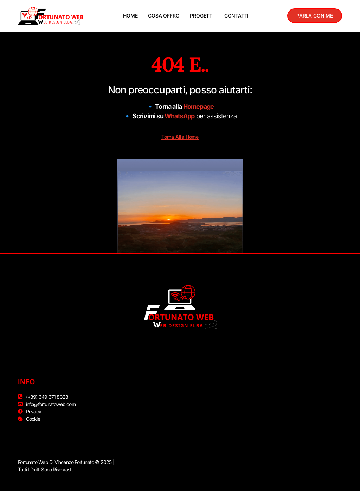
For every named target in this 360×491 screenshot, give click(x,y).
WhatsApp (180, 116)
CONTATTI (236, 16)
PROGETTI (201, 16)
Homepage (198, 106)
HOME (130, 16)
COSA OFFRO (163, 16)
